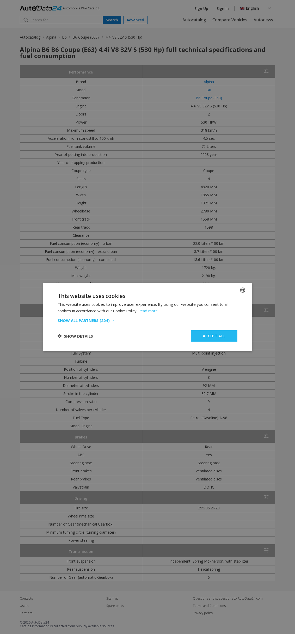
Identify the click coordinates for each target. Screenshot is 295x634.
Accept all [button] (214, 335)
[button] (147, 320)
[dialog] (147, 317)
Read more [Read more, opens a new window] (148, 310)
